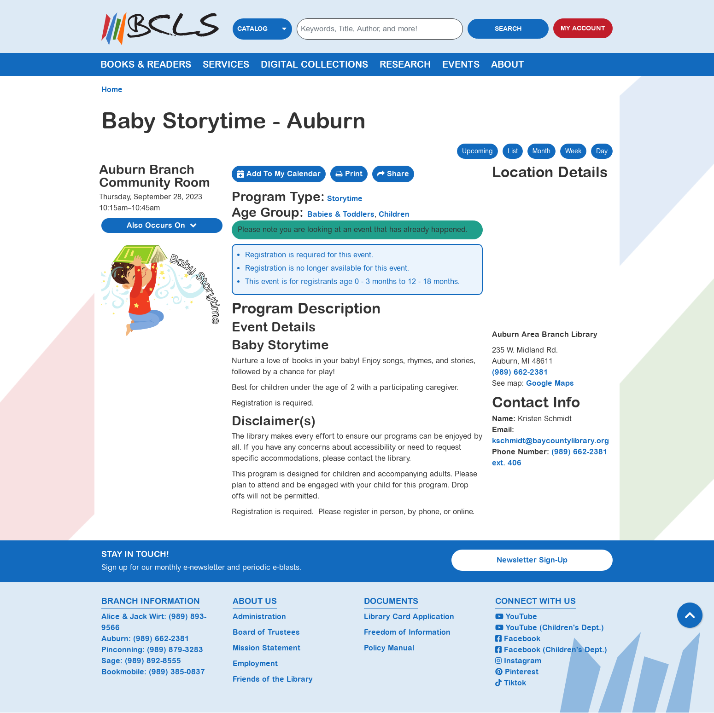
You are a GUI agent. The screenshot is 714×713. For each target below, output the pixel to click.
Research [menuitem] (405, 64)
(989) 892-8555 (153, 660)
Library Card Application (409, 616)
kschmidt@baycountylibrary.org (550, 440)
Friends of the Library (273, 679)
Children (394, 214)
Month (541, 151)
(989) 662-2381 (520, 372)
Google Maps (550, 383)
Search (508, 29)
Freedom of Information (407, 632)
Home (112, 89)
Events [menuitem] (461, 64)
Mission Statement (266, 647)
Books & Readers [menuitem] (145, 64)
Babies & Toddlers (341, 214)
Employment (255, 663)
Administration (259, 616)
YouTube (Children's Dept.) (549, 627)
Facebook (517, 638)
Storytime (345, 198)
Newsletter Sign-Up (532, 560)
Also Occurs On (163, 226)
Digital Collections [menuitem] (314, 64)
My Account (583, 28)
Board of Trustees (266, 632)
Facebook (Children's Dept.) (551, 649)
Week (573, 151)
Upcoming (477, 151)
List (513, 151)
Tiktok (510, 682)
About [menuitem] (507, 64)
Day (602, 151)
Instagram (518, 660)
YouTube (516, 616)
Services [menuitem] (226, 64)
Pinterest (516, 671)
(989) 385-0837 (177, 671)
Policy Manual (389, 647)
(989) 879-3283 (175, 649)
